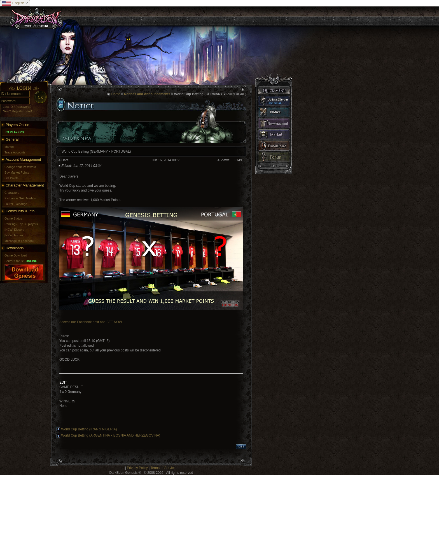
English (15, 3)
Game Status (13, 218)
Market (9, 146)
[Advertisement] (168, 514)
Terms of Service (162, 468)
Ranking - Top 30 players (21, 224)
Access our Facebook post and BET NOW (90, 322)
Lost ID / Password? (17, 106)
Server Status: (14, 261)
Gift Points (11, 178)
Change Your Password (20, 167)
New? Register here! (17, 111)
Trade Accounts (14, 152)
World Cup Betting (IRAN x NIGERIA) (89, 429)
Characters (11, 192)
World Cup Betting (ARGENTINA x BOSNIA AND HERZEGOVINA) (110, 435)
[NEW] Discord (14, 229)
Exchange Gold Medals (20, 198)
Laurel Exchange (15, 204)
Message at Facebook (19, 240)
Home (115, 94)
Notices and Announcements (147, 94)
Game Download (15, 255)
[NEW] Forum (13, 235)
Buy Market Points (16, 172)
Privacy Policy (137, 468)
